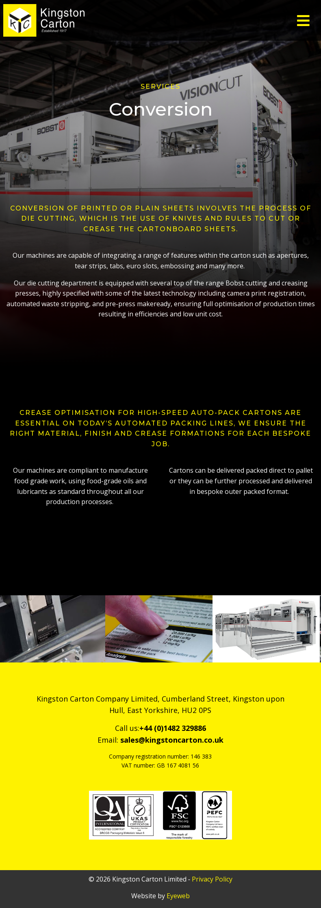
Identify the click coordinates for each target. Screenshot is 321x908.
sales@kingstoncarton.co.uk (171, 740)
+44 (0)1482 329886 (172, 728)
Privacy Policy (212, 879)
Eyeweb (178, 895)
